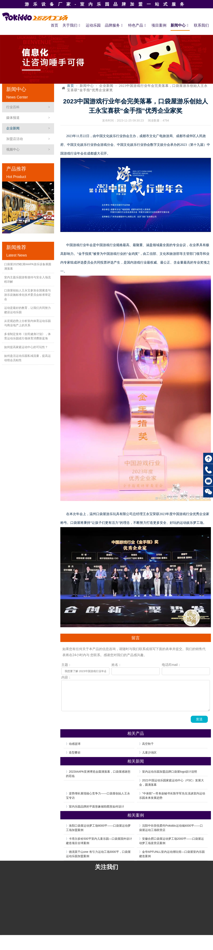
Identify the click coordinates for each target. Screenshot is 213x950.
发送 (199, 719)
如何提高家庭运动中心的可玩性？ (26, 347)
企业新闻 (13, 128)
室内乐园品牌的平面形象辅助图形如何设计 (96, 806)
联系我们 (201, 25)
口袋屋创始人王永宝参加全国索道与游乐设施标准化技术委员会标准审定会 (27, 295)
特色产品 (137, 25)
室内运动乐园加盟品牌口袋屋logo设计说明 (169, 771)
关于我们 (72, 25)
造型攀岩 (74, 752)
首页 (54, 25)
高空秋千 (148, 743)
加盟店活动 (14, 139)
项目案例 (158, 25)
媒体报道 (13, 117)
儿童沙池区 (149, 752)
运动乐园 (93, 25)
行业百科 (13, 107)
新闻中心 (180, 25)
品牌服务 (114, 25)
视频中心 (13, 149)
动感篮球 (74, 743)
